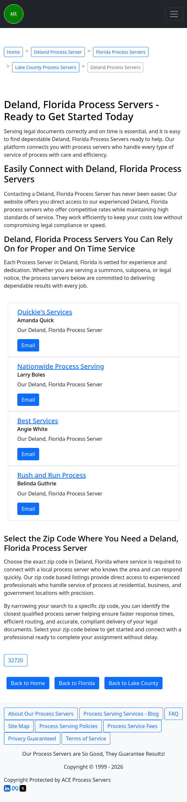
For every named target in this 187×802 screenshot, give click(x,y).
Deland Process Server (58, 52)
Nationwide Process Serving (60, 366)
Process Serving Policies (68, 726)
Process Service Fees (132, 726)
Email (28, 345)
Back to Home (28, 683)
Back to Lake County (133, 683)
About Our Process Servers (40, 713)
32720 (15, 660)
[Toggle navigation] (174, 14)
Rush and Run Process (51, 475)
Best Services (37, 420)
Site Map (18, 726)
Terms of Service (86, 738)
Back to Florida (77, 683)
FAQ (174, 713)
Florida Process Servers (121, 52)
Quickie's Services (44, 312)
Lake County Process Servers (45, 67)
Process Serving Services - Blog (121, 713)
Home (13, 52)
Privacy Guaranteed (32, 738)
